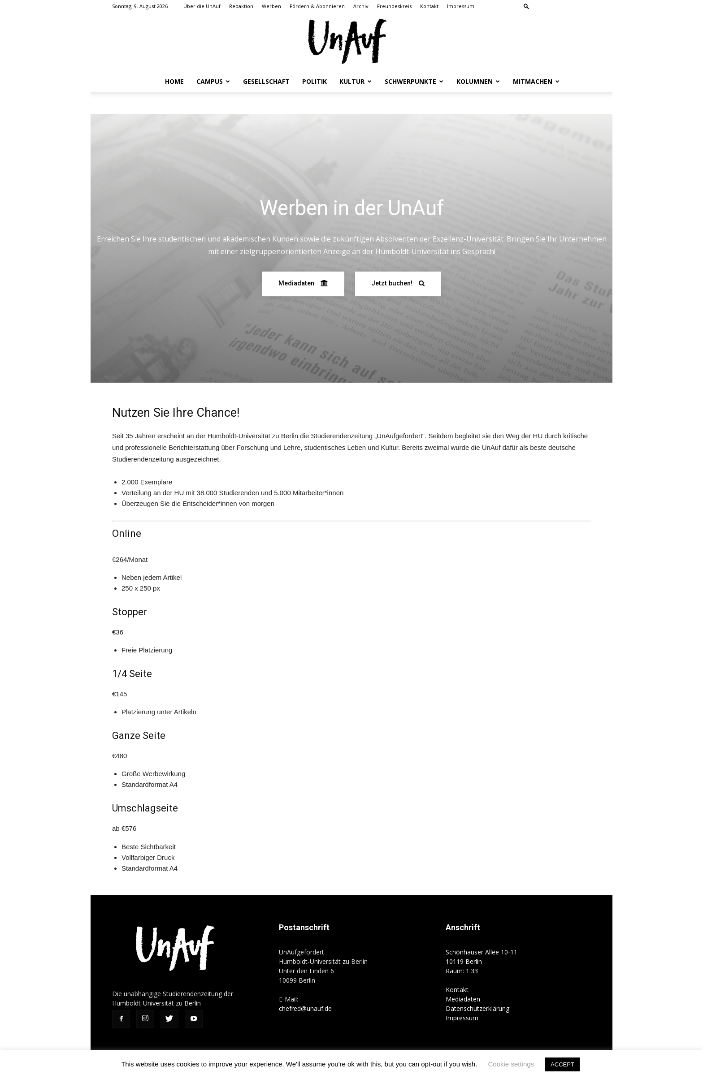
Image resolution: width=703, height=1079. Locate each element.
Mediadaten (463, 999)
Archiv (361, 6)
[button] (526, 6)
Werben (271, 6)
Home (174, 81)
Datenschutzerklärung (477, 1008)
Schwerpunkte (414, 81)
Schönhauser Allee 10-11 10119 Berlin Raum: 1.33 (481, 961)
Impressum (460, 6)
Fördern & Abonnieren (317, 6)
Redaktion (241, 6)
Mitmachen (536, 81)
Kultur (355, 81)
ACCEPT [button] (562, 1064)
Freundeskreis (394, 6)
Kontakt (429, 6)
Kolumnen (478, 81)
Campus (213, 81)
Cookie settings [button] (511, 1064)
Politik (314, 81)
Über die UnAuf (202, 6)
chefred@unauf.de (305, 1008)
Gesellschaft (266, 81)
